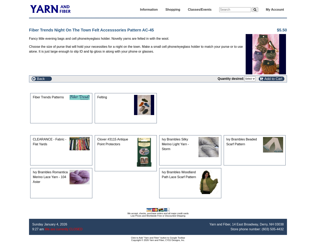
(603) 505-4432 (273, 229)
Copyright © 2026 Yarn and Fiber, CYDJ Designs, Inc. (158, 240)
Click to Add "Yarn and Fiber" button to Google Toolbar (158, 238)
